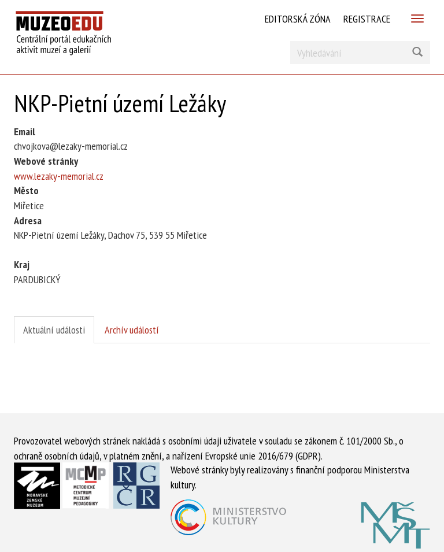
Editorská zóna (298, 18)
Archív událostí (132, 329)
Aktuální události (54, 329)
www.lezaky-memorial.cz (58, 176)
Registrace (366, 18)
